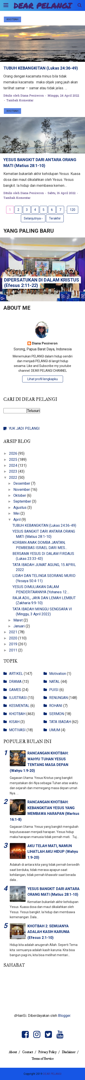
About (13, 1052)
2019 (13, 644)
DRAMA (15, 681)
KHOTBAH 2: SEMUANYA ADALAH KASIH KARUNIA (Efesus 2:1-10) (48, 932)
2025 (13, 459)
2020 (13, 638)
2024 (13, 465)
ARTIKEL (16, 673)
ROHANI (55, 705)
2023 (13, 471)
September (22, 501)
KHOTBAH (12, 19)
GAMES (15, 690)
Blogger (64, 1015)
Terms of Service (42, 1059)
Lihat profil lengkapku (42, 379)
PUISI (53, 690)
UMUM (54, 730)
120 (72, 210)
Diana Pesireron (45, 343)
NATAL (54, 681)
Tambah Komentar (20, 100)
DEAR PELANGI (42, 5)
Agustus (20, 507)
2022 (13, 477)
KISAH (14, 722)
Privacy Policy (47, 1052)
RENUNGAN (58, 698)
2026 (13, 453)
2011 (13, 650)
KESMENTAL (19, 705)
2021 (13, 632)
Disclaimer (68, 1052)
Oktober (20, 495)
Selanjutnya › (33, 218)
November (22, 489)
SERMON (56, 714)
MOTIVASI (17, 730)
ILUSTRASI (18, 698)
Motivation (57, 673)
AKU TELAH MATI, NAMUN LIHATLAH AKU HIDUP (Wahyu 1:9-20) (52, 852)
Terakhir (55, 218)
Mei (16, 513)
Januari (19, 626)
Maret (18, 620)
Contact (27, 1052)
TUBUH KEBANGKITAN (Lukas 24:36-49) (40, 68)
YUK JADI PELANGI (24, 428)
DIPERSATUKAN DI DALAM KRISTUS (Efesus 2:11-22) (41, 282)
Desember (22, 483)
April (17, 519)
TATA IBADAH (60, 722)
